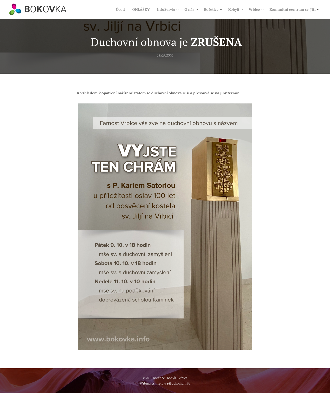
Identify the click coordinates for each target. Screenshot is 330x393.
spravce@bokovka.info (173, 383)
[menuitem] (109, 9)
